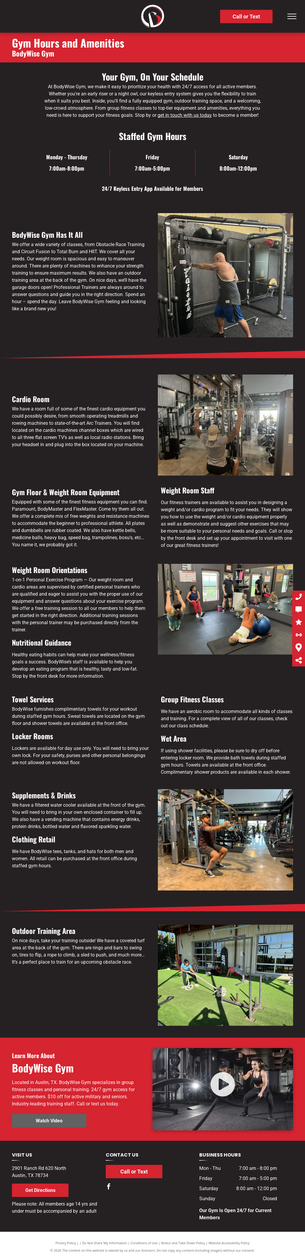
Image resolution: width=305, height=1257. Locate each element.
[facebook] (108, 1187)
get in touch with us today (185, 115)
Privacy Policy (65, 1243)
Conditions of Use (144, 1243)
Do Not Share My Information (104, 1243)
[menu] (292, 16)
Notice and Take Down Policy (183, 1243)
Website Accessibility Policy (229, 1243)
